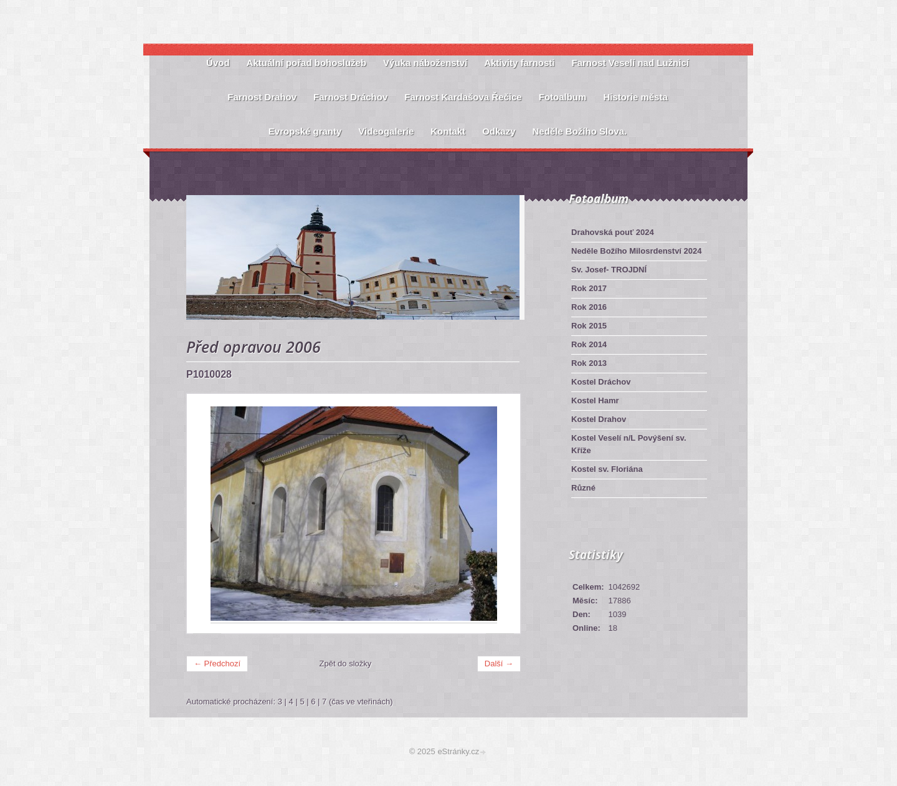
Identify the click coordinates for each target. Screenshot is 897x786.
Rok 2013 (589, 363)
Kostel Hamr (595, 400)
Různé (583, 487)
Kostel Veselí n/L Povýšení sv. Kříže (628, 444)
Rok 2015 (589, 325)
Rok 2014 (589, 344)
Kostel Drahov (598, 419)
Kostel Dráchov (600, 381)
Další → (499, 663)
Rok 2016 (589, 307)
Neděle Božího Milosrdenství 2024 (636, 251)
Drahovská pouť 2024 (612, 232)
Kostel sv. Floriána (607, 469)
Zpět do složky (346, 663)
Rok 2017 (589, 288)
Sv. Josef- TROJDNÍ (609, 269)
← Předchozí (217, 663)
